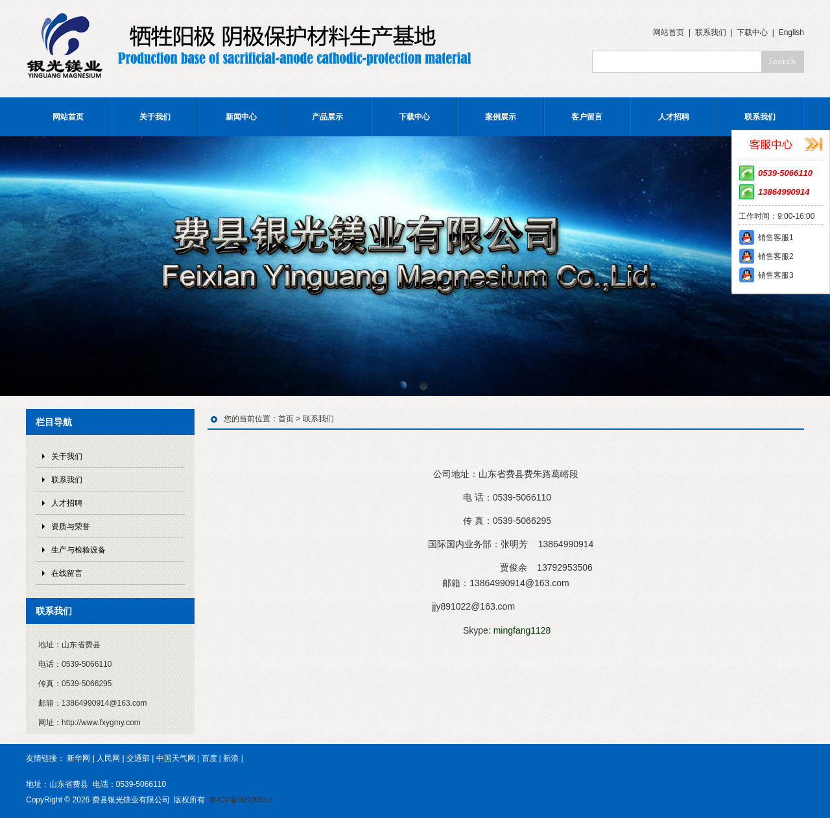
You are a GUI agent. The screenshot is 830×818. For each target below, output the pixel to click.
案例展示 (500, 116)
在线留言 (66, 573)
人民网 (108, 758)
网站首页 (668, 32)
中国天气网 (175, 758)
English (791, 32)
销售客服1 (776, 237)
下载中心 (752, 32)
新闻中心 (241, 116)
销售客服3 (776, 275)
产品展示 (327, 116)
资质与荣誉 (70, 526)
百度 (209, 758)
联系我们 (710, 32)
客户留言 (586, 116)
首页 (286, 418)
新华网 (78, 758)
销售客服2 (776, 256)
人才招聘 (673, 116)
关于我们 (155, 116)
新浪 (231, 758)
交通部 (138, 758)
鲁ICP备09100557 (240, 799)
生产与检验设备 (78, 549)
